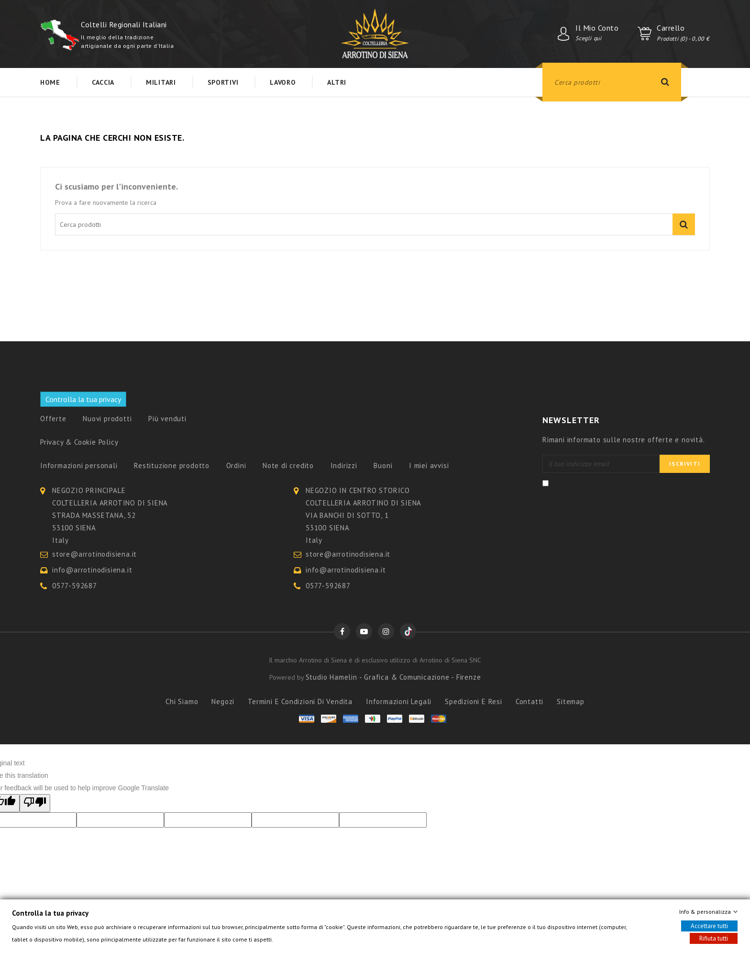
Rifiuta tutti (713, 938)
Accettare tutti (709, 926)
